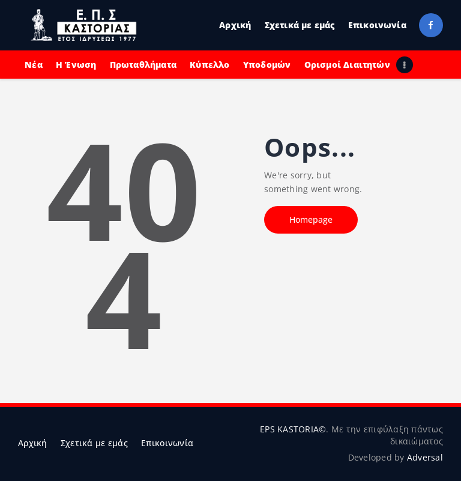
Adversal (425, 457)
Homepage (311, 219)
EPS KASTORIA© (293, 429)
